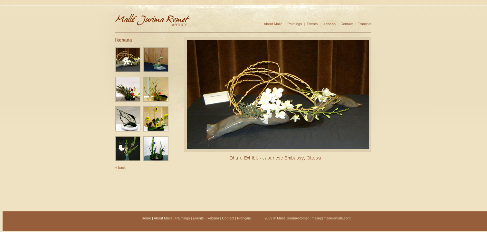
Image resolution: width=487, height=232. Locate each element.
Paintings (294, 24)
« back (120, 167)
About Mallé (273, 24)
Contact (346, 24)
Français (364, 24)
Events (312, 24)
